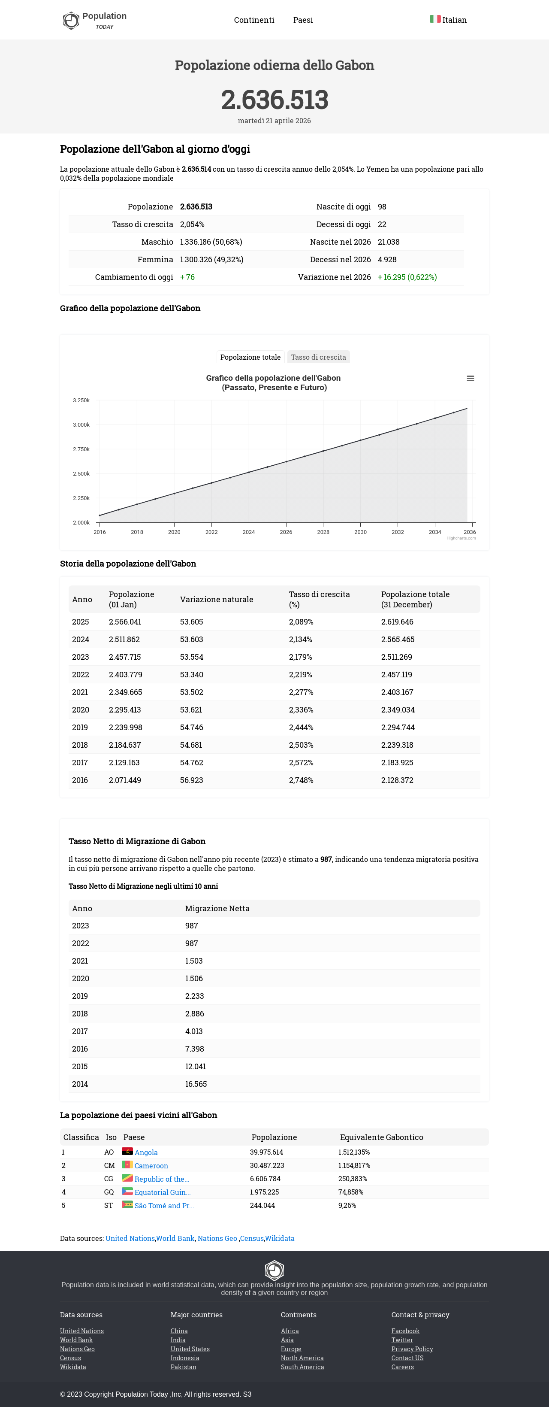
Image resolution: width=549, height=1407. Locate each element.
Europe (291, 1349)
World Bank (175, 1238)
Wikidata (280, 1238)
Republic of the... (156, 1178)
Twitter (402, 1340)
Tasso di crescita (318, 356)
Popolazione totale (250, 356)
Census (252, 1238)
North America (302, 1358)
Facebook (406, 1331)
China (179, 1331)
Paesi (303, 20)
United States (190, 1349)
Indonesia (185, 1358)
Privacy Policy (412, 1349)
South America (302, 1367)
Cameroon (145, 1165)
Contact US (408, 1358)
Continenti (254, 20)
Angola (140, 1152)
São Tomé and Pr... (158, 1205)
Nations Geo (217, 1238)
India (178, 1340)
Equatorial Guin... (156, 1192)
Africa (290, 1331)
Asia (287, 1340)
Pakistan (183, 1367)
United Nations (130, 1238)
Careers (403, 1367)
